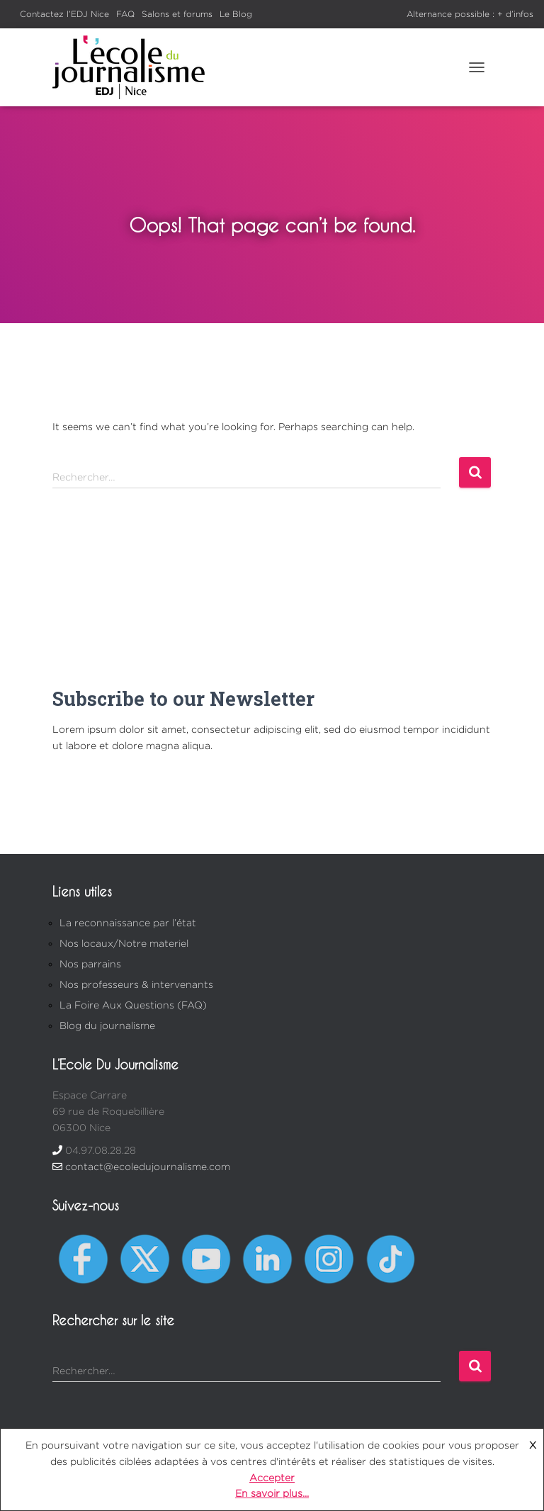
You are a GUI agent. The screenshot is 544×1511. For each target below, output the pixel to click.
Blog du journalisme (107, 1025)
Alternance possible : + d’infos (470, 13)
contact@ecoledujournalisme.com (147, 1166)
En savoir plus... (272, 1493)
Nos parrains (90, 963)
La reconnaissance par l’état (128, 922)
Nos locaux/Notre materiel (124, 943)
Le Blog (236, 13)
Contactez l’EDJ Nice (64, 13)
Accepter (272, 1477)
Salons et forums (177, 13)
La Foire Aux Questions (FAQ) (133, 1004)
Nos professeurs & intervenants (136, 984)
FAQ (125, 13)
